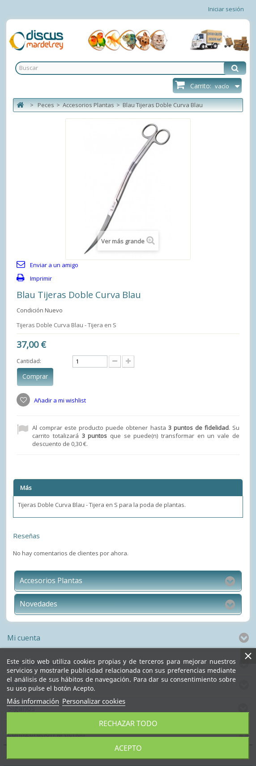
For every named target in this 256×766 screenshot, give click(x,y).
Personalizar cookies (93, 701)
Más (26, 488)
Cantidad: (29, 361)
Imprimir (41, 278)
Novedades (38, 604)
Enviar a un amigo (54, 265)
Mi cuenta (23, 638)
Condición (30, 310)
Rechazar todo (128, 723)
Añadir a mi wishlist (59, 400)
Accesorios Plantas (88, 105)
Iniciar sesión (226, 9)
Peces (46, 105)
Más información (33, 701)
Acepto (128, 748)
